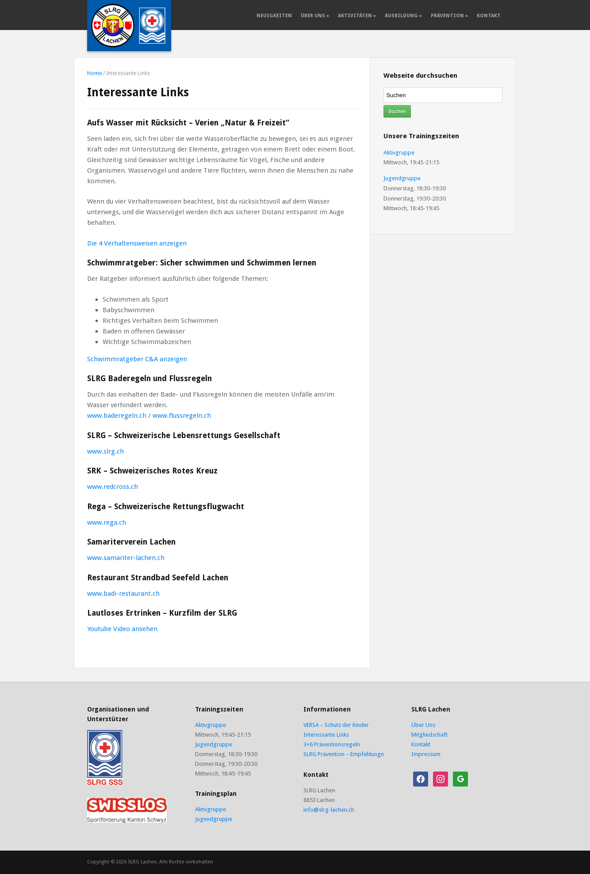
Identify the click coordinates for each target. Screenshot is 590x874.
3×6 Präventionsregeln (331, 744)
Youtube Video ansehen (122, 629)
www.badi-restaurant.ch (123, 594)
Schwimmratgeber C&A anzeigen (137, 359)
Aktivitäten (357, 16)
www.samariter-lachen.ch (126, 558)
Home (94, 73)
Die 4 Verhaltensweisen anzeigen (137, 243)
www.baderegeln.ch (116, 416)
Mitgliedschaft (429, 734)
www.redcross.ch (112, 487)
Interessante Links (326, 734)
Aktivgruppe (398, 152)
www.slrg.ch (105, 451)
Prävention (449, 16)
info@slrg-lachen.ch (328, 809)
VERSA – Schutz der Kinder (336, 725)
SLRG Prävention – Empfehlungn (343, 754)
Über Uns (315, 16)
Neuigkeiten (274, 16)
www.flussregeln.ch (182, 416)
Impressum (426, 754)
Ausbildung (403, 16)
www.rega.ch (106, 522)
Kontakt (489, 16)
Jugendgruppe (402, 178)
